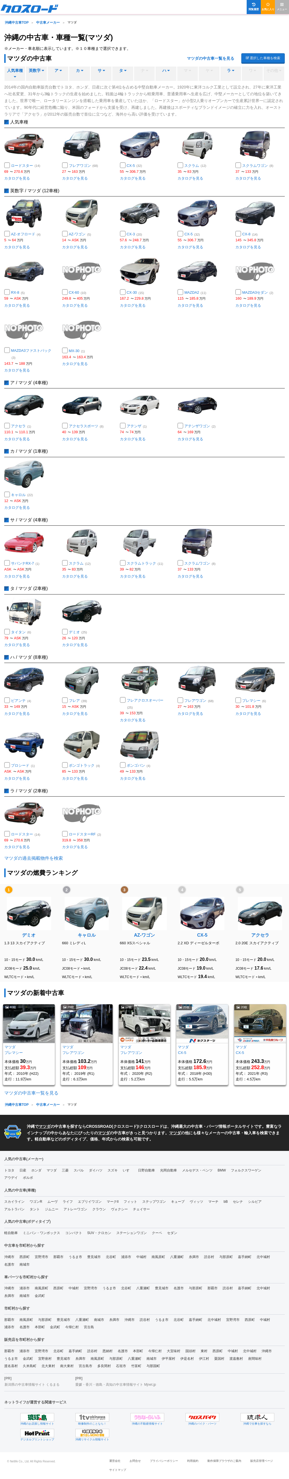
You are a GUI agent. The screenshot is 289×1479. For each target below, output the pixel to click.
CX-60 (77, 292)
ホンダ (36, 1170)
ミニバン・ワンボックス (41, 1233)
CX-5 (134, 165)
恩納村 (107, 1351)
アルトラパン (14, 1209)
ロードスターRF (85, 834)
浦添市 (126, 1257)
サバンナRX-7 (25, 563)
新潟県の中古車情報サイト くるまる (32, 1385)
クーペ (157, 1233)
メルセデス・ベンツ (197, 1170)
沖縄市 (9, 1257)
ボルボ (28, 1178)
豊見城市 (94, 1257)
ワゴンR (36, 1202)
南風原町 (158, 1257)
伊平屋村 (168, 1359)
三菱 (65, 1170)
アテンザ (137, 426)
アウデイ (11, 1178)
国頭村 (190, 1351)
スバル (79, 1170)
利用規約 (192, 1460)
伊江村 (204, 1359)
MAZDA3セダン (257, 292)
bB (226, 1202)
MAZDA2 (195, 292)
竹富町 (136, 1366)
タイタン (21, 632)
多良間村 (104, 1366)
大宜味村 (173, 1351)
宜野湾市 (41, 1257)
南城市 (24, 1264)
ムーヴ (52, 1202)
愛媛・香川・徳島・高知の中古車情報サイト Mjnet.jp (115, 1385)
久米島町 (29, 1366)
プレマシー (254, 700)
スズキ (113, 1170)
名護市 (9, 1264)
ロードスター (25, 165)
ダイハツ (95, 1170)
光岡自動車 (168, 1170)
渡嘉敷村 (236, 1359)
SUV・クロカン (99, 1233)
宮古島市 (85, 1366)
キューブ (178, 1202)
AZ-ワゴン (80, 234)
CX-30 (135, 292)
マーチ (213, 1202)
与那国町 (153, 1366)
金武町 (40, 1296)
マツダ (45, 1126)
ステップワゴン (154, 1202)
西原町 (24, 1257)
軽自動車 (11, 1233)
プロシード (23, 765)
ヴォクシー (119, 1209)
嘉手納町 (244, 1257)
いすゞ (128, 1170)
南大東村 (67, 1366)
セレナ (238, 1202)
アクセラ (21, 426)
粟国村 (219, 1359)
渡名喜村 (11, 1366)
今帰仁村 (72, 1327)
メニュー (281, 7)
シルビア (255, 1202)
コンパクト (73, 1233)
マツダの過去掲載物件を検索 (33, 858)
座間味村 (255, 1359)
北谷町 (111, 1257)
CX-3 (134, 234)
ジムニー (51, 1209)
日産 (22, 1170)
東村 (204, 1351)
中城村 (141, 1257)
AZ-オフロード (26, 234)
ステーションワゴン (131, 1233)
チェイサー (141, 1209)
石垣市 (121, 1366)
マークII (113, 1202)
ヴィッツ (196, 1202)
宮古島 (89, 1327)
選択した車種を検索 (263, 58)
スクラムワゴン (257, 165)
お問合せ (135, 1460)
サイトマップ (117, 1469)
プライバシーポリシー (164, 1460)
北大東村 (48, 1366)
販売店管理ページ (261, 1460)
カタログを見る (17, 178)
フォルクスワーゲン (246, 1170)
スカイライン (14, 1202)
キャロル (22, 495)
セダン (172, 1233)
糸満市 (194, 1257)
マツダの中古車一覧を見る (210, 58)
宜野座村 (45, 1359)
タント (35, 1209)
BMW (222, 1170)
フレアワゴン (83, 165)
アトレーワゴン (75, 1209)
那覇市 (58, 1257)
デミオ (78, 632)
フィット (130, 1202)
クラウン (99, 1209)
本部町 (40, 1327)
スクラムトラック (145, 563)
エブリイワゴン (90, 1202)
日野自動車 (146, 1170)
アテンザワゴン (199, 426)
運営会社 (115, 1460)
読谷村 (209, 1257)
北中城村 (263, 1257)
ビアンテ (21, 700)
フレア (78, 700)
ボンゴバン (138, 765)
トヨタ (9, 1170)
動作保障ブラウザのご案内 (224, 1460)
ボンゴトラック (84, 765)
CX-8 (250, 234)
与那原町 (226, 1257)
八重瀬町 (177, 1257)
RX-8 (18, 292)
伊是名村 (187, 1359)
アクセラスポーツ (86, 426)
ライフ (68, 1202)
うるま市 (75, 1257)
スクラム (195, 165)
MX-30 (77, 351)
